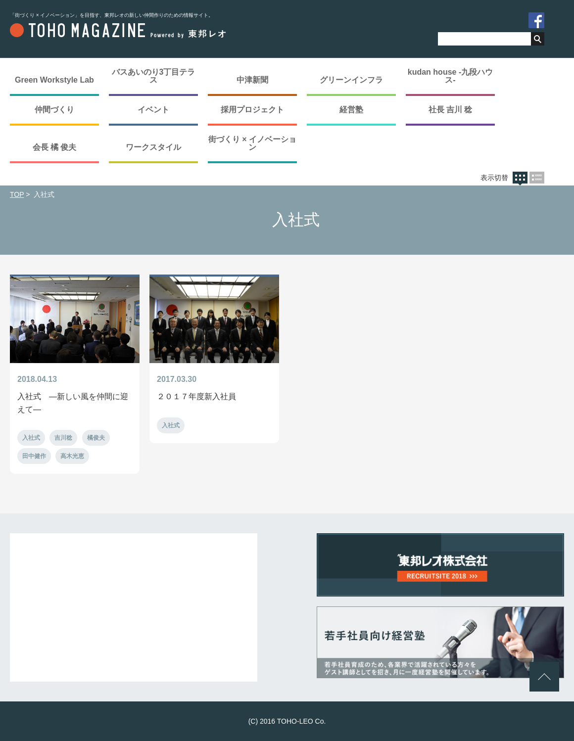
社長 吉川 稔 (451, 109)
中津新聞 (252, 80)
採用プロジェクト (252, 109)
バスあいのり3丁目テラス (153, 76)
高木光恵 (72, 456)
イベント (153, 109)
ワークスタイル (153, 147)
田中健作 (34, 456)
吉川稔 (63, 437)
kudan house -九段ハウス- (450, 76)
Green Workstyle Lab (54, 80)
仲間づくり (54, 109)
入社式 (31, 437)
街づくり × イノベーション (252, 143)
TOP (17, 194)
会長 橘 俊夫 (55, 147)
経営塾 (351, 109)
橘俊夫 (96, 437)
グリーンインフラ (351, 80)
